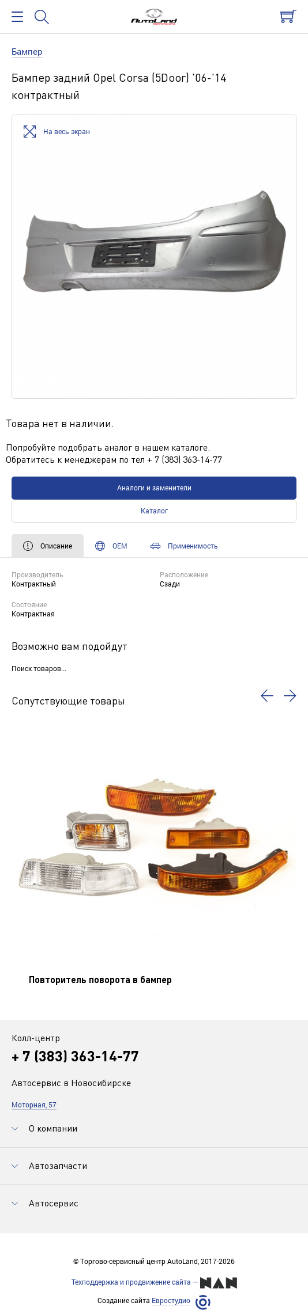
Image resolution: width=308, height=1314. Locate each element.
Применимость (184, 545)
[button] (267, 696)
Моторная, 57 (34, 1104)
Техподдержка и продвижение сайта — (154, 1283)
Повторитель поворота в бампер (100, 979)
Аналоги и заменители (154, 487)
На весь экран (57, 132)
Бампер (27, 51)
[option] (154, 256)
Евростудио (171, 1300)
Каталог (154, 510)
